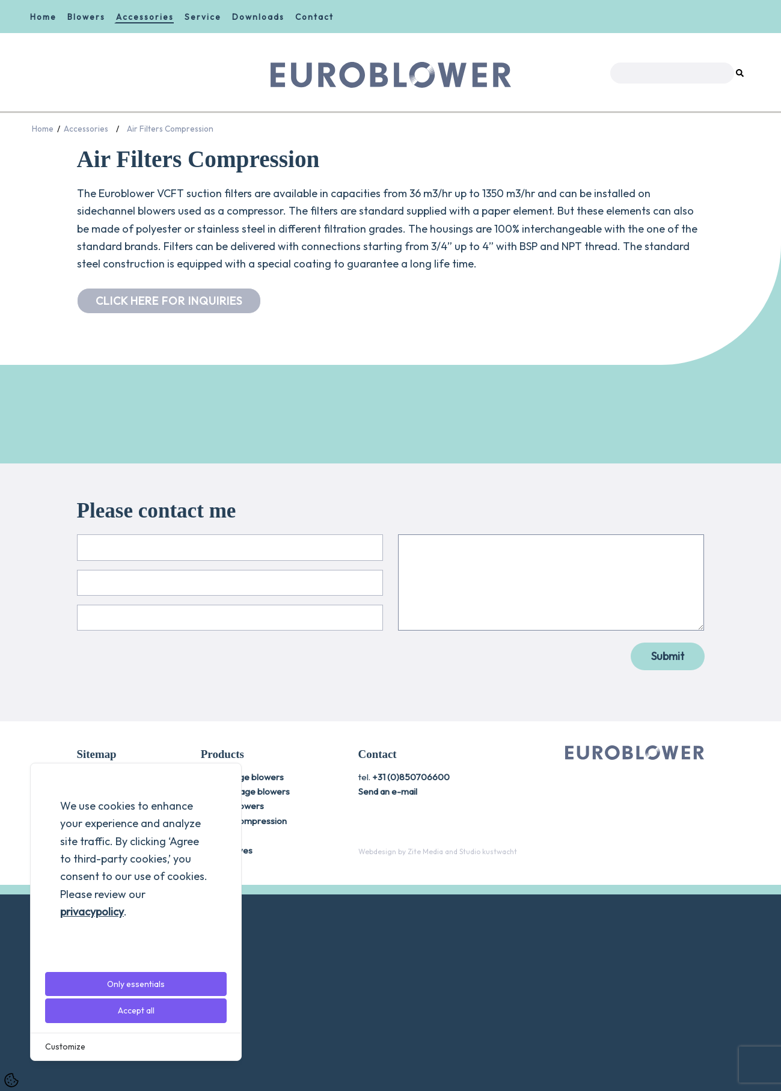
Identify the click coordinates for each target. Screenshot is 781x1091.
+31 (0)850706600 (411, 973)
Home (43, 16)
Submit (667, 853)
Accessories (145, 16)
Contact (314, 16)
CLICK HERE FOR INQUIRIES (169, 301)
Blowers (86, 16)
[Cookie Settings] (11, 1080)
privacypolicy (92, 911)
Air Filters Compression (170, 128)
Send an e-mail (387, 988)
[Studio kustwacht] (488, 1048)
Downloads (258, 16)
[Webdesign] (377, 1048)
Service (203, 16)
